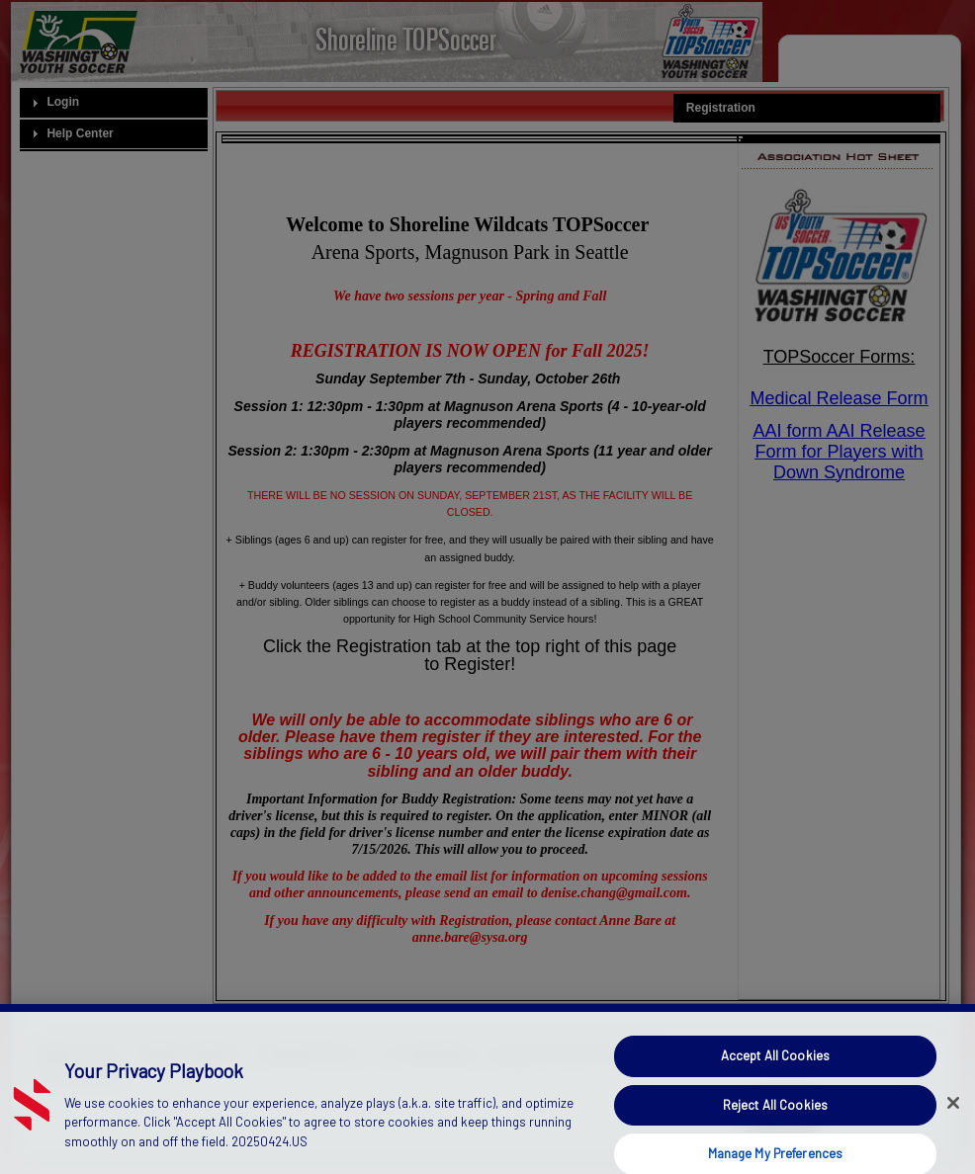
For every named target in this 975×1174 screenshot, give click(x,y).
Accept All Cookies (775, 1065)
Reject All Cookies (775, 1115)
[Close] (953, 1112)
